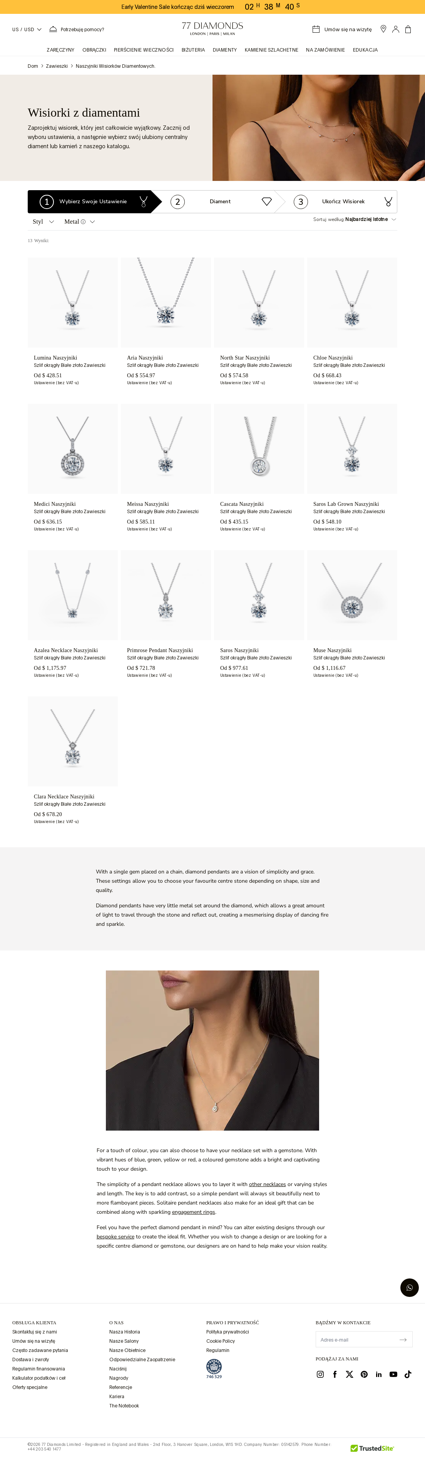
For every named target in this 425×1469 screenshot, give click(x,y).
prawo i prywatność (232, 1322)
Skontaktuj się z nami (34, 1332)
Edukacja (365, 50)
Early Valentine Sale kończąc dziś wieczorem (178, 7)
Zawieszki (57, 66)
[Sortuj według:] (371, 219)
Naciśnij (118, 1369)
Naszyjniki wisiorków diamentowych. (116, 66)
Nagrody (118, 1378)
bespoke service (115, 1236)
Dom (33, 66)
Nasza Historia (124, 1332)
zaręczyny (61, 50)
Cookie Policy (220, 1341)
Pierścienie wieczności (144, 50)
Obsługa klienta (34, 1322)
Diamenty (225, 50)
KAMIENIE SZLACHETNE (272, 50)
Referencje (120, 1387)
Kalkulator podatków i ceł (38, 1378)
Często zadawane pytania (40, 1350)
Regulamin (217, 1350)
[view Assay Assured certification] (214, 1368)
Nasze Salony (124, 1341)
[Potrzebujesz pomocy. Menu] (76, 29)
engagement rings (193, 1212)
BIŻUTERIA (193, 50)
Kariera (116, 1396)
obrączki (94, 50)
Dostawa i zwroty (30, 1359)
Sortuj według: (329, 219)
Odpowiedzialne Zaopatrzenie (142, 1359)
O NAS (116, 1322)
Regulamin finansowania (38, 1369)
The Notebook (124, 1406)
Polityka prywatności (227, 1332)
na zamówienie (325, 50)
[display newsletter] (403, 1339)
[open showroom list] (383, 28)
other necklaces (267, 1184)
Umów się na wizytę (33, 1341)
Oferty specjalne (29, 1387)
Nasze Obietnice (127, 1350)
